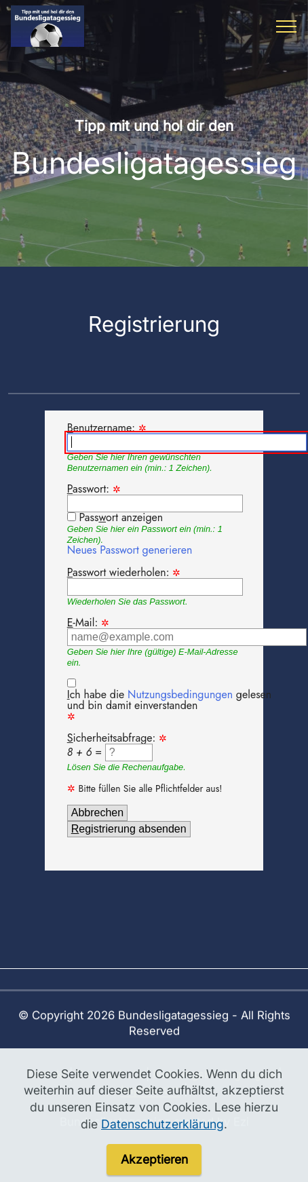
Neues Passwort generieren (130, 551)
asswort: (155, 498)
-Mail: (187, 632)
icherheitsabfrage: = (117, 747)
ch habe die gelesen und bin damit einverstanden (169, 701)
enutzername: (187, 437)
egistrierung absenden (129, 829)
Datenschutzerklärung (162, 1144)
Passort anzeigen (121, 517)
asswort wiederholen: (155, 582)
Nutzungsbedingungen (180, 695)
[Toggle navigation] (286, 26)
